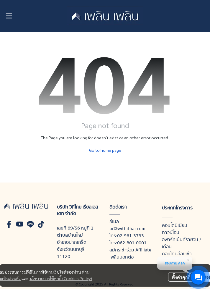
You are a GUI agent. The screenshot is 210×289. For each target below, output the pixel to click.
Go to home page (105, 150)
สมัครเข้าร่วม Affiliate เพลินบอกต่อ (130, 253)
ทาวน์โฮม (170, 232)
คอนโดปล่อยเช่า (177, 254)
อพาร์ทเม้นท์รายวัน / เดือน (181, 243)
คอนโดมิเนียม (174, 225)
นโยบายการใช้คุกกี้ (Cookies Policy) (60, 278)
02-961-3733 (130, 236)
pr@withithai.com (127, 229)
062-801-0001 (132, 243)
